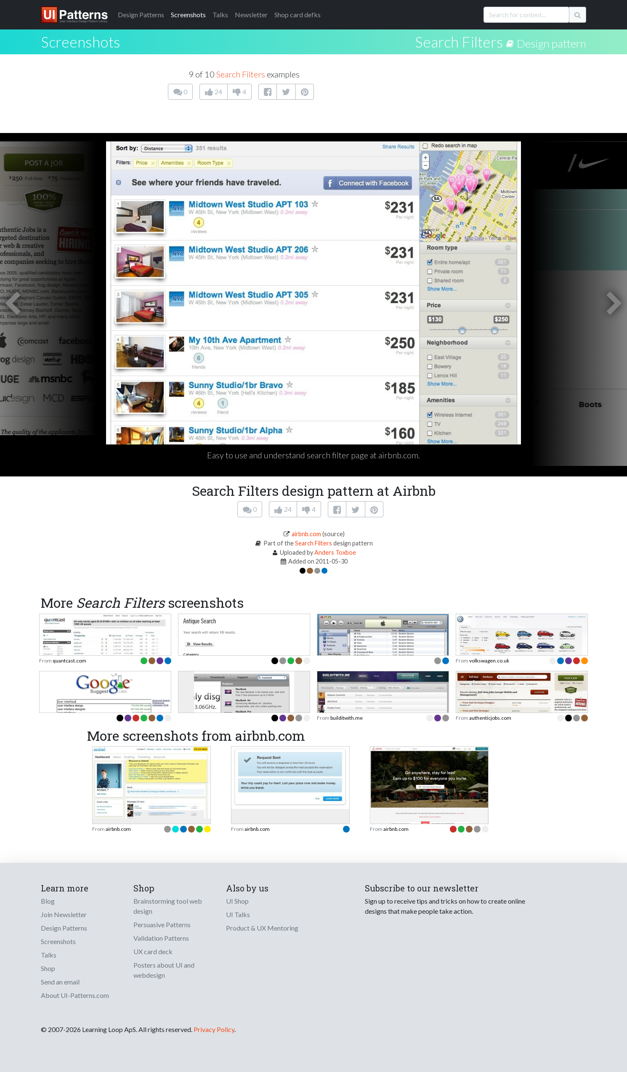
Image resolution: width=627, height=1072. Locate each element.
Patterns (141, 15)
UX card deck (153, 951)
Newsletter (251, 15)
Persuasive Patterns (162, 924)
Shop (48, 968)
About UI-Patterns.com (75, 995)
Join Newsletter (64, 914)
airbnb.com (306, 533)
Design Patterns (64, 928)
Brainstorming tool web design (167, 906)
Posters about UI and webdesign (163, 970)
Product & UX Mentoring (262, 928)
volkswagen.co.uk (489, 660)
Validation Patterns (161, 938)
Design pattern (551, 43)
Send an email (60, 982)
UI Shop (237, 901)
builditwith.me (346, 718)
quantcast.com (69, 660)
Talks (220, 15)
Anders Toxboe (335, 552)
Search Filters (459, 42)
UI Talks (238, 914)
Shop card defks (297, 15)
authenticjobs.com (490, 718)
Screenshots (188, 15)
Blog (48, 901)
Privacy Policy (214, 1029)
